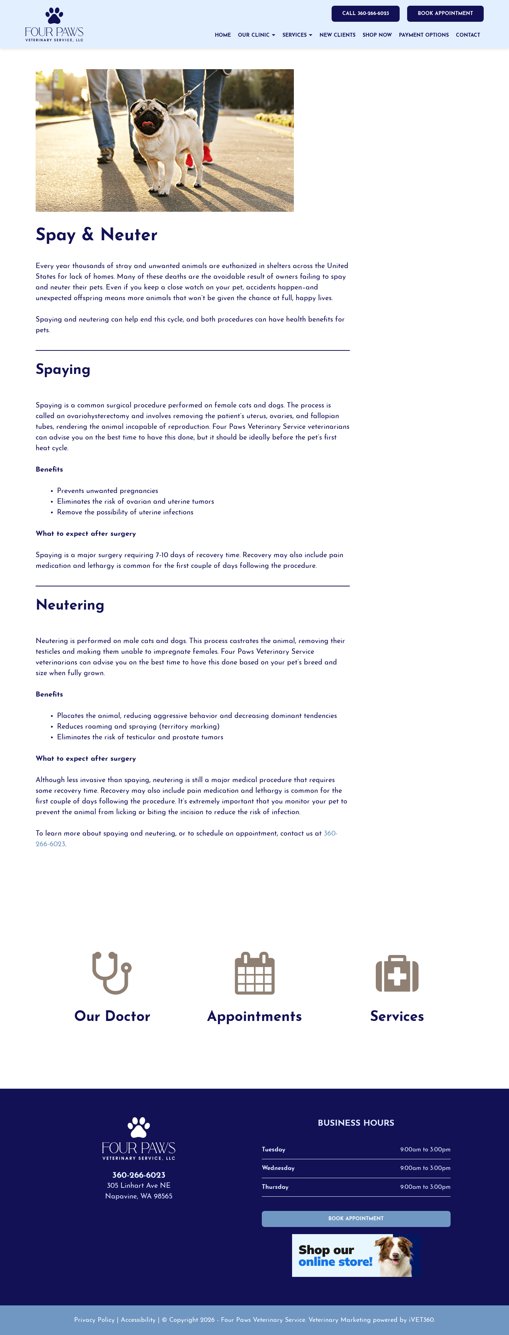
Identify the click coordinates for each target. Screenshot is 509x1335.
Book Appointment (445, 14)
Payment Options (424, 35)
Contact (468, 35)
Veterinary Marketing (339, 1320)
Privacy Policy (94, 1320)
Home (223, 35)
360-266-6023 (139, 1175)
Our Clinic (254, 35)
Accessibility (138, 1320)
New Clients (337, 35)
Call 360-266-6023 (364, 14)
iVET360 (421, 1320)
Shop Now (377, 35)
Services (294, 35)
